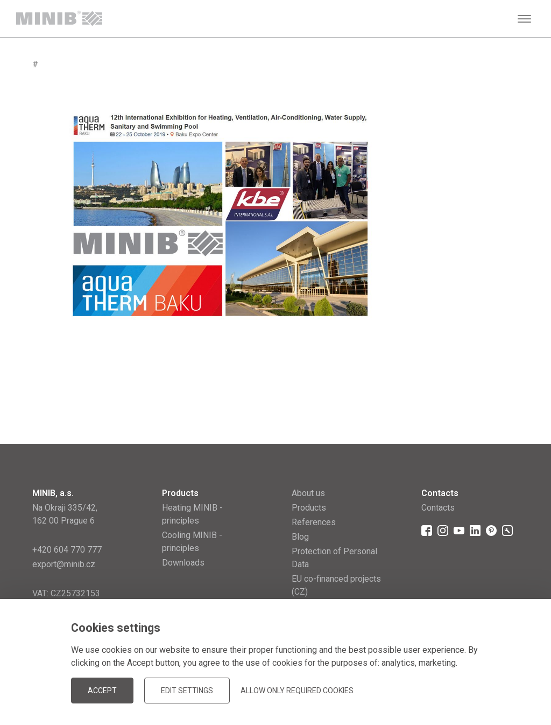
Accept (102, 690)
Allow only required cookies (297, 690)
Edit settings (187, 690)
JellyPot (501, 690)
